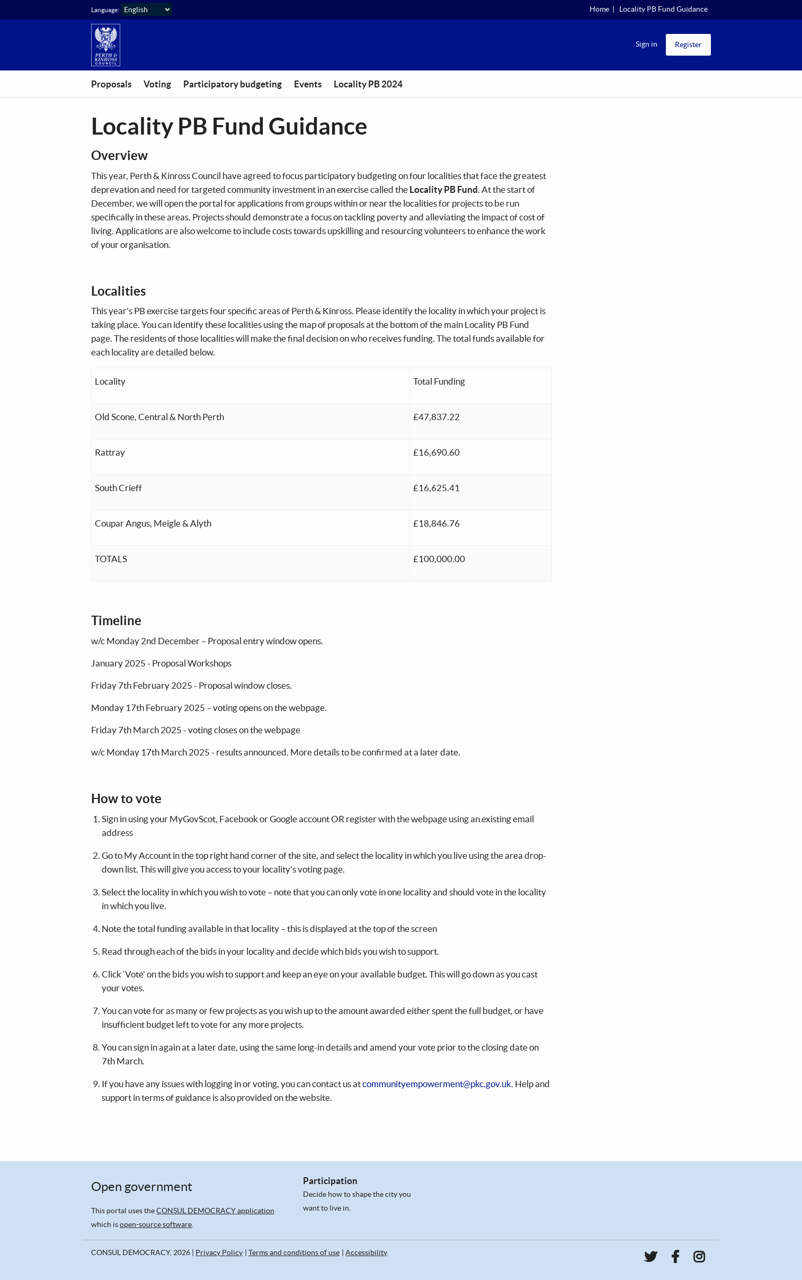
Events (308, 84)
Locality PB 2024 (368, 84)
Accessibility (366, 1252)
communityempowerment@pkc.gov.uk (436, 1084)
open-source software (156, 1224)
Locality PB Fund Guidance (663, 9)
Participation (330, 1181)
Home (599, 9)
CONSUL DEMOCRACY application (215, 1210)
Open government (141, 1186)
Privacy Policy (219, 1252)
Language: (105, 9)
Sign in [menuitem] (646, 44)
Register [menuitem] (688, 44)
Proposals (111, 84)
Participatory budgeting (232, 84)
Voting (157, 84)
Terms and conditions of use (294, 1252)
